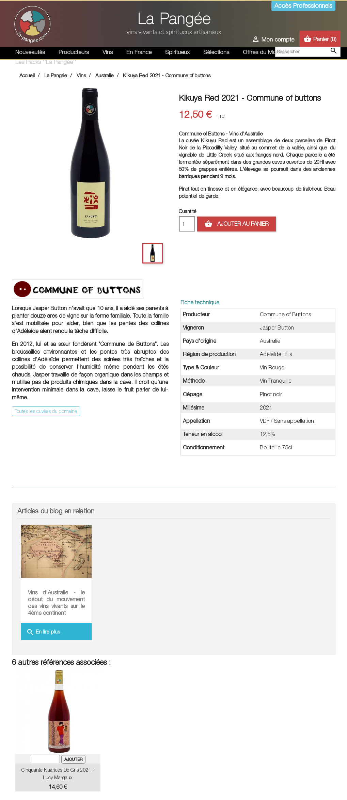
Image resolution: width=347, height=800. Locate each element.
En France (139, 52)
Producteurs (74, 52)
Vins (107, 52)
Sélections (216, 52)
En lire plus (43, 632)
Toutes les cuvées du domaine (46, 411)
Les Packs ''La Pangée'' (45, 62)
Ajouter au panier (236, 224)
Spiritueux (177, 52)
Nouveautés (30, 52)
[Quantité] (187, 224)
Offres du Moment (266, 52)
